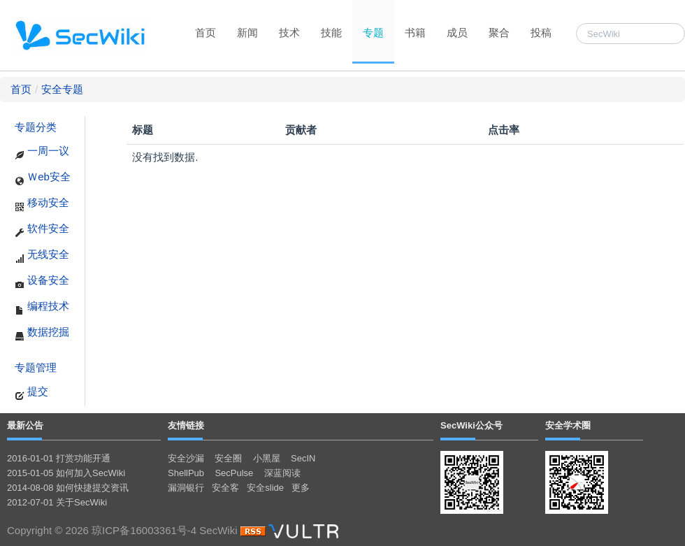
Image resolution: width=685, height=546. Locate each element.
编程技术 (42, 307)
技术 (289, 32)
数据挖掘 (42, 333)
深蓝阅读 (282, 473)
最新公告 (25, 425)
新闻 (247, 32)
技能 (331, 32)
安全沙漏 (186, 458)
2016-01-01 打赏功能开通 (58, 458)
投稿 (541, 32)
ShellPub (186, 473)
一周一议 (42, 152)
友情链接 (186, 425)
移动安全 (42, 204)
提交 (31, 393)
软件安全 (42, 230)
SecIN (303, 458)
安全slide (265, 487)
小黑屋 (266, 458)
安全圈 (228, 458)
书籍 (415, 32)
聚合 (499, 32)
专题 (373, 32)
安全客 (225, 487)
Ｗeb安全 (43, 178)
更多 (300, 487)
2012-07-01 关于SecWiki (57, 502)
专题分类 (36, 127)
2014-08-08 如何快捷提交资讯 (68, 487)
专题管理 (36, 367)
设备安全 (42, 281)
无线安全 (42, 256)
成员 (457, 32)
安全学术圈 (568, 425)
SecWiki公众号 (471, 425)
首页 (205, 32)
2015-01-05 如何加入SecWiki (66, 473)
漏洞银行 (186, 487)
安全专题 (62, 89)
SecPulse (234, 473)
